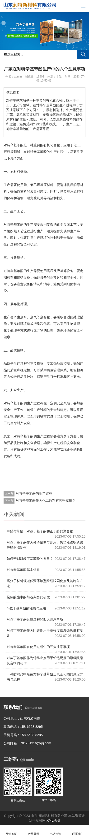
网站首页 (11, 831)
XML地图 (53, 820)
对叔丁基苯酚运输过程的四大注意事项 (35, 619)
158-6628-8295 (31, 727)
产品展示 (33, 831)
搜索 (83, 54)
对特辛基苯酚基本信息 (23, 570)
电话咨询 (56, 831)
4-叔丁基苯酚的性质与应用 (26, 608)
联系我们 (78, 831)
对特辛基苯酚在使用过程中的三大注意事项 (38, 647)
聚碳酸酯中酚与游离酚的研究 (28, 597)
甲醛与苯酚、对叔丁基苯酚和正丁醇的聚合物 (40, 531)
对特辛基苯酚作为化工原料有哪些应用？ (45, 500)
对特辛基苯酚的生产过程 (34, 493)
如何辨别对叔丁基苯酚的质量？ (30, 559)
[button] (43, 45)
